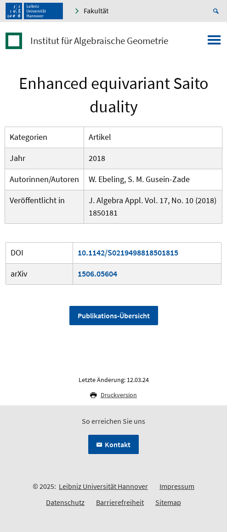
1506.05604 (97, 273)
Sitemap (168, 502)
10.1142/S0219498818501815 (128, 252)
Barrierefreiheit (120, 502)
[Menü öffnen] (214, 42)
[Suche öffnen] (217, 11)
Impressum (176, 486)
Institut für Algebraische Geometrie (99, 40)
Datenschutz (65, 502)
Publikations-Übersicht (114, 315)
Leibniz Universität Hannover (103, 486)
